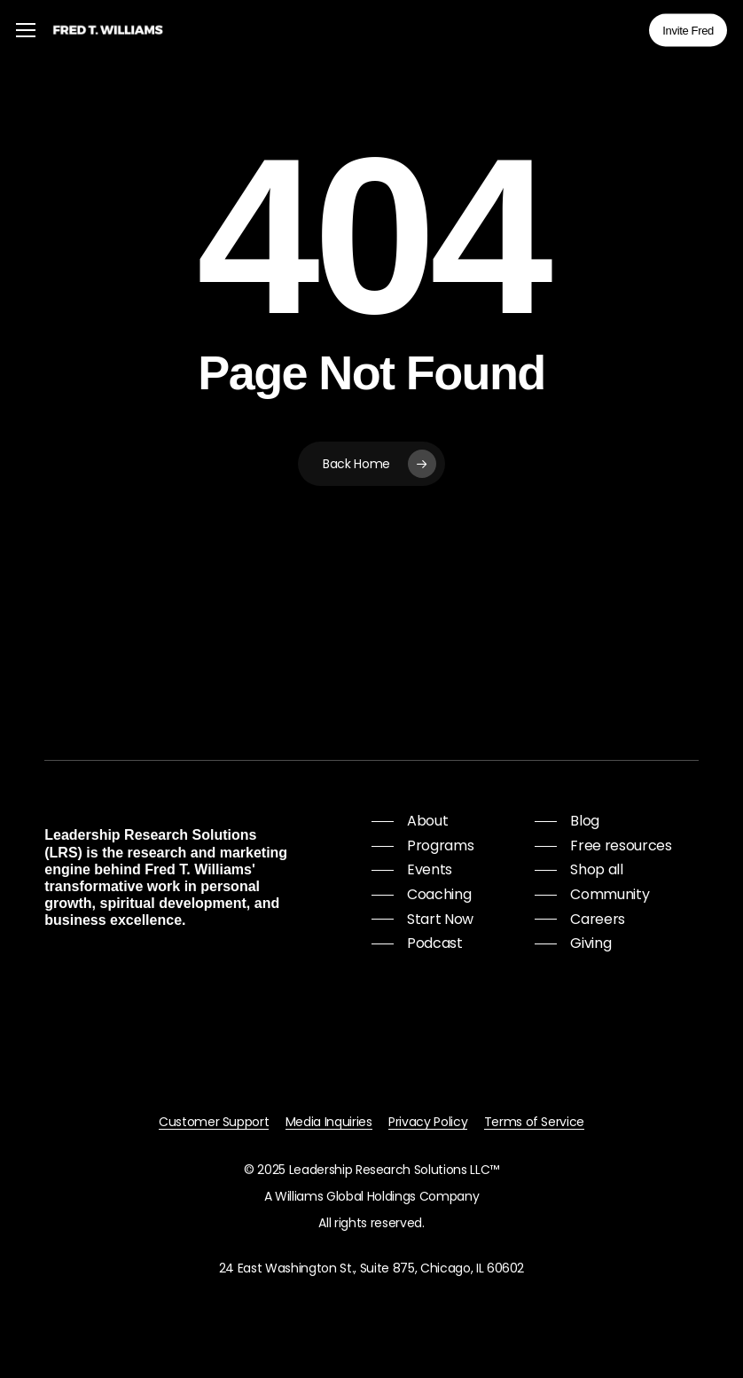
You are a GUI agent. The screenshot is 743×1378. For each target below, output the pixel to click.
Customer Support (214, 1122)
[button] (25, 30)
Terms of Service (534, 1122)
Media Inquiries (328, 1122)
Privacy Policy (427, 1122)
